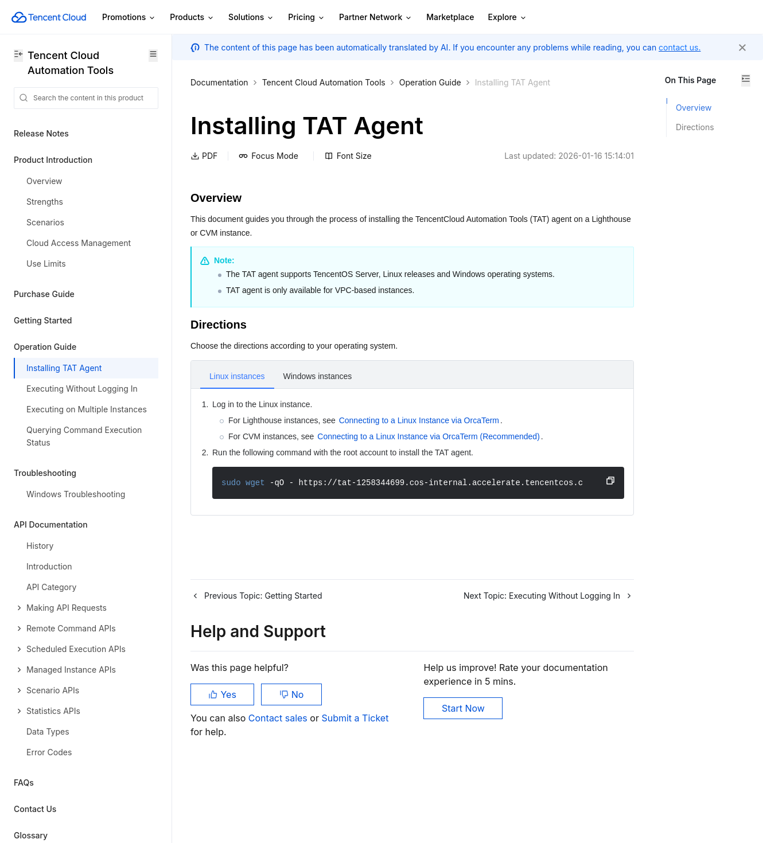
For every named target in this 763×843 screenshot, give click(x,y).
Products (192, 17)
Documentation (219, 82)
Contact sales (279, 760)
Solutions (251, 17)
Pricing (306, 17)
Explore (507, 17)
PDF (203, 170)
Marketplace (450, 17)
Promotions (129, 17)
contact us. (679, 47)
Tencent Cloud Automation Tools (324, 82)
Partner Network (375, 17)
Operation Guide (430, 82)
